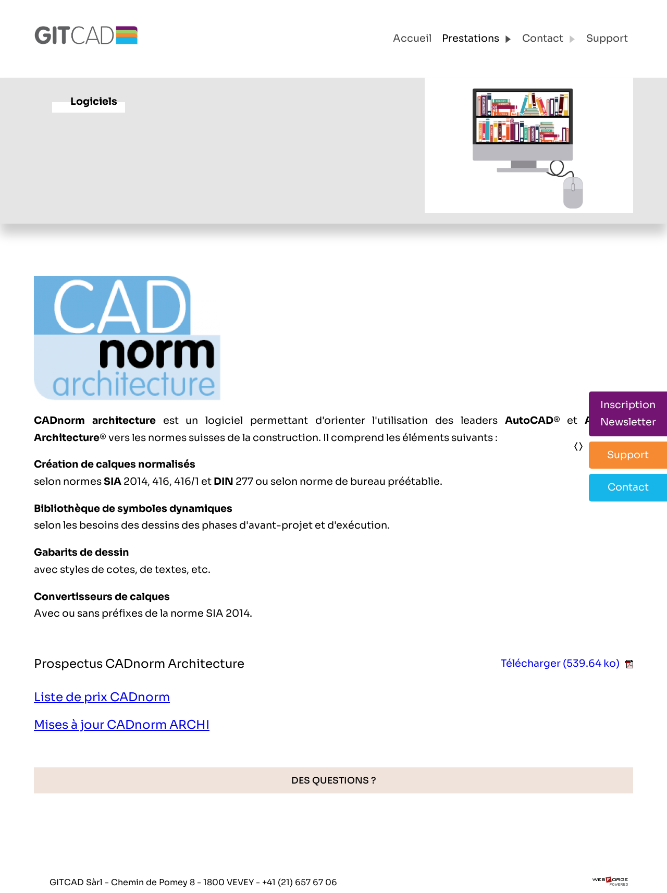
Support (607, 38)
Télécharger (567, 663)
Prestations (477, 38)
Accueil (412, 38)
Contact (549, 38)
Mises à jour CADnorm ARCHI (121, 724)
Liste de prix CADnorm (102, 697)
